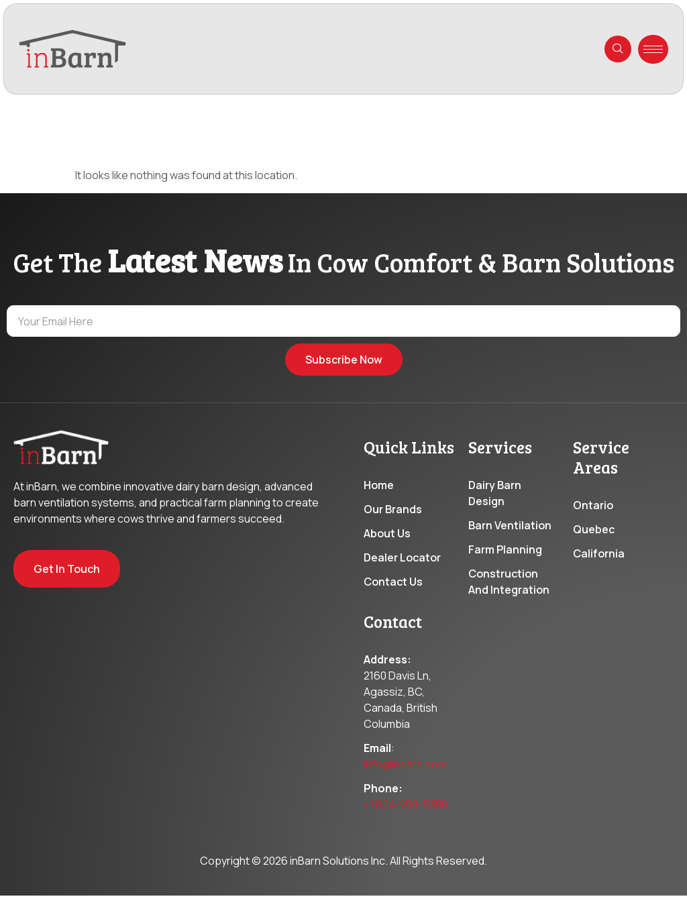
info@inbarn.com (405, 803)
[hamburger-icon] (653, 49)
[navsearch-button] (617, 49)
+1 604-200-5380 (405, 843)
